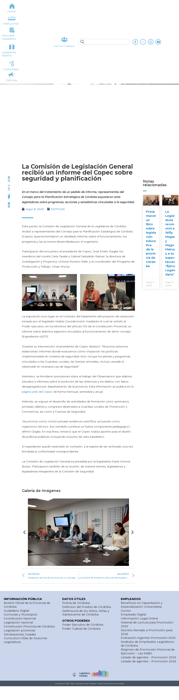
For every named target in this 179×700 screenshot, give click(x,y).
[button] (24, 532)
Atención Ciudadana (64, 46)
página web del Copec (37, 391)
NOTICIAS (58, 209)
